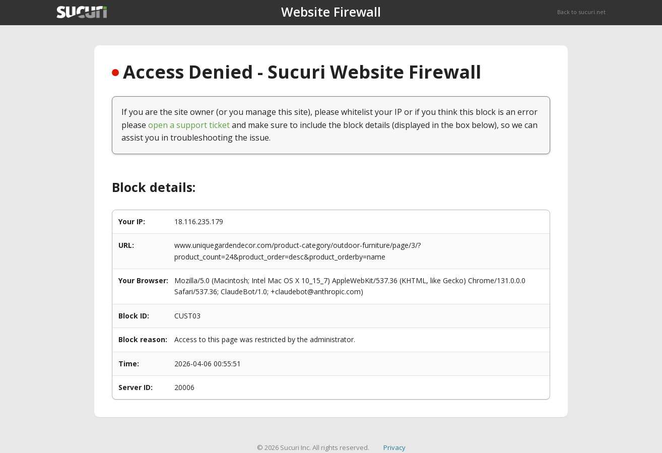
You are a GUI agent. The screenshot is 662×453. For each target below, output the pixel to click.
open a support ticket (189, 125)
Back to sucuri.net (581, 12)
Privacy (394, 447)
